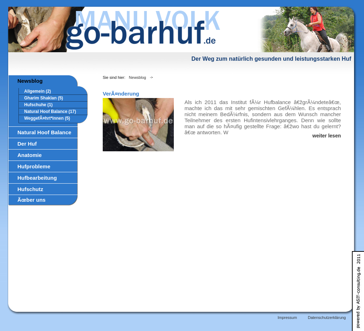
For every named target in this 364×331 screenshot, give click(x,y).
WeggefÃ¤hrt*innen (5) (47, 118)
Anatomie (29, 155)
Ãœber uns (31, 200)
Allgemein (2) (37, 91)
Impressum (287, 317)
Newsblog (30, 81)
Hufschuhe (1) (38, 104)
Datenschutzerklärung (327, 317)
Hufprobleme (33, 166)
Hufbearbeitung (37, 178)
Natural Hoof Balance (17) (50, 111)
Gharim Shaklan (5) (43, 98)
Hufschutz (30, 189)
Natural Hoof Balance (44, 132)
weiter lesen (326, 136)
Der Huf (27, 144)
